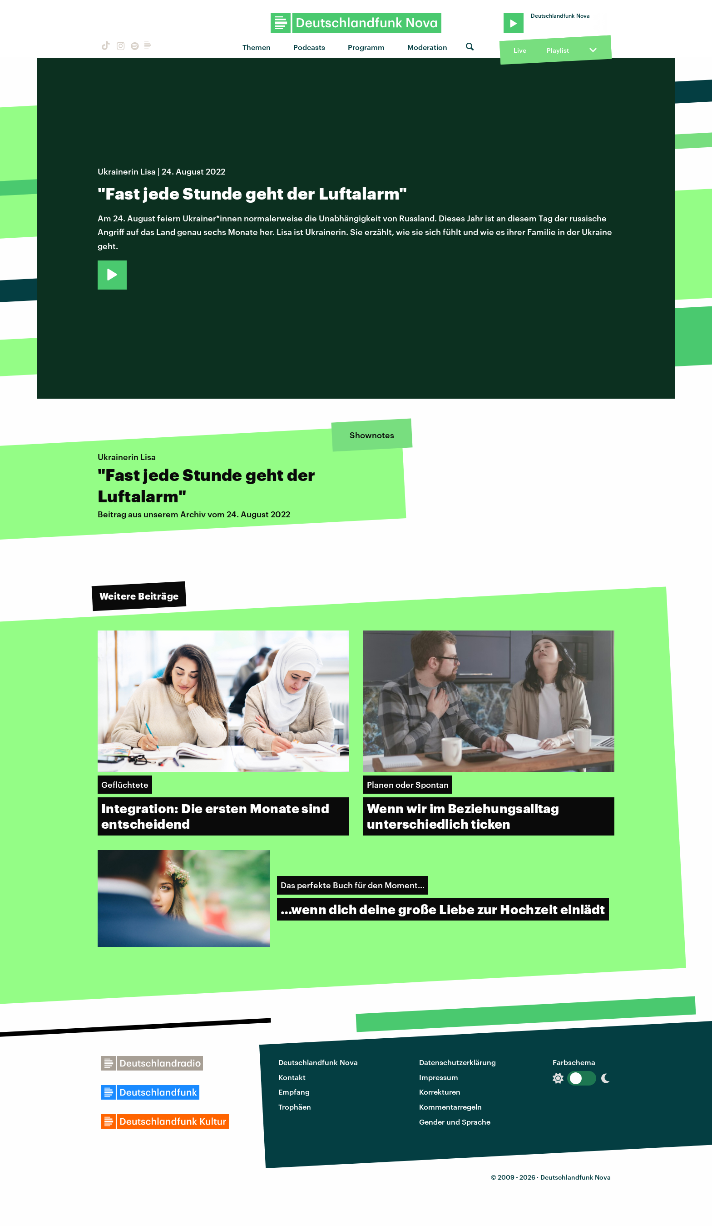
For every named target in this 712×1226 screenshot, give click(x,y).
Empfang (294, 1091)
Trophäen (294, 1106)
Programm (366, 47)
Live (520, 50)
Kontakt (292, 1077)
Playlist (558, 50)
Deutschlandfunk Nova (318, 1062)
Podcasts (309, 47)
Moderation (427, 47)
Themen (256, 47)
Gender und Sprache (454, 1121)
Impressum (438, 1077)
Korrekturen (439, 1091)
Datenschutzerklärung (457, 1062)
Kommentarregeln (450, 1106)
